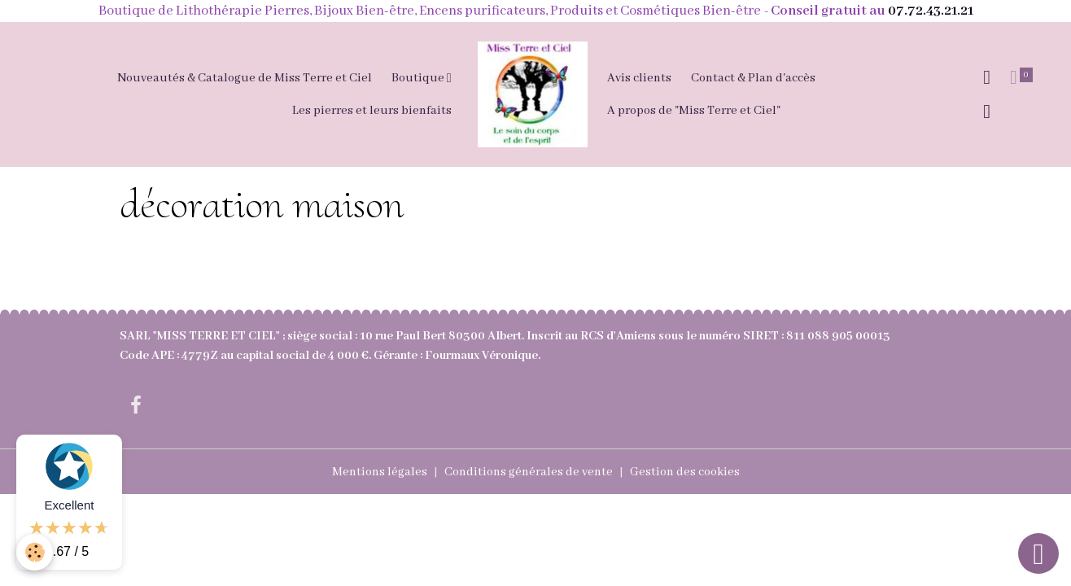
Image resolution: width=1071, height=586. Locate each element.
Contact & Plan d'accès (753, 78)
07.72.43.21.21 (930, 11)
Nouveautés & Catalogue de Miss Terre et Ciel (244, 78)
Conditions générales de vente (528, 472)
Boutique (419, 78)
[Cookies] (34, 552)
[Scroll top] (1038, 553)
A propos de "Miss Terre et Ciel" (693, 110)
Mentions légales (379, 472)
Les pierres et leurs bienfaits (372, 110)
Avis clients (639, 78)
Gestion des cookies (685, 472)
